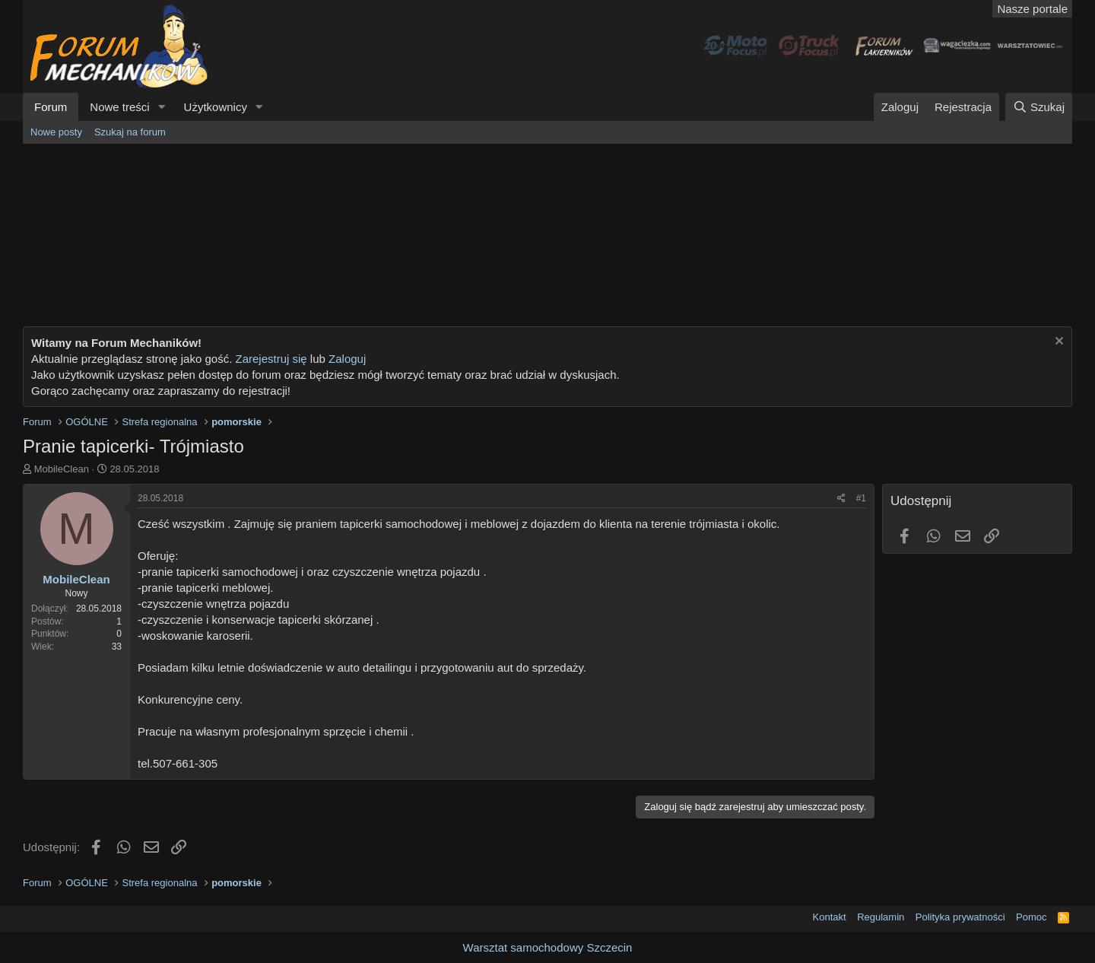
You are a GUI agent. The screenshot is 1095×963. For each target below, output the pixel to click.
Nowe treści (119, 106)
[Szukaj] (1038, 107)
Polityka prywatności (960, 917)
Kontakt (829, 917)
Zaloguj (347, 358)
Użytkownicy (215, 106)
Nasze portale (1032, 8)
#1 (861, 498)
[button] (162, 107)
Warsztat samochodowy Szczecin (548, 947)
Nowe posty (56, 132)
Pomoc (1031, 917)
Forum (50, 106)
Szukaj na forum (130, 132)
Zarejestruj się (269, 358)
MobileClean (61, 469)
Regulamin (880, 917)
